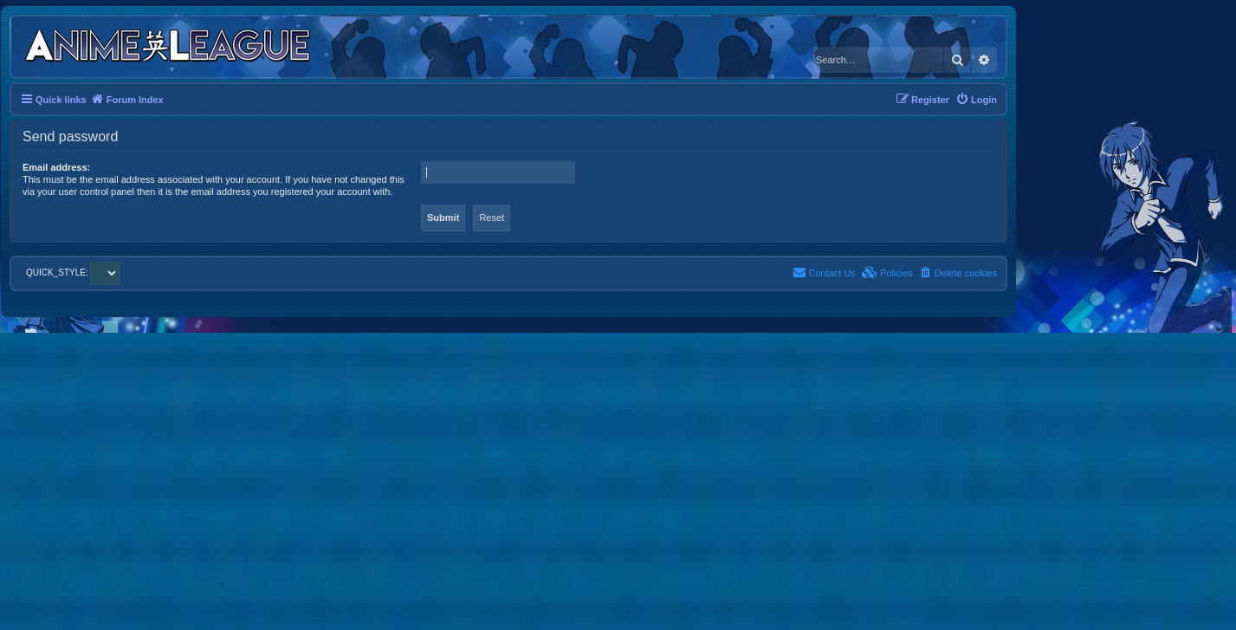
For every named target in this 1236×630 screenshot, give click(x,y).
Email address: (56, 167)
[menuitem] (976, 99)
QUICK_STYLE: (73, 272)
